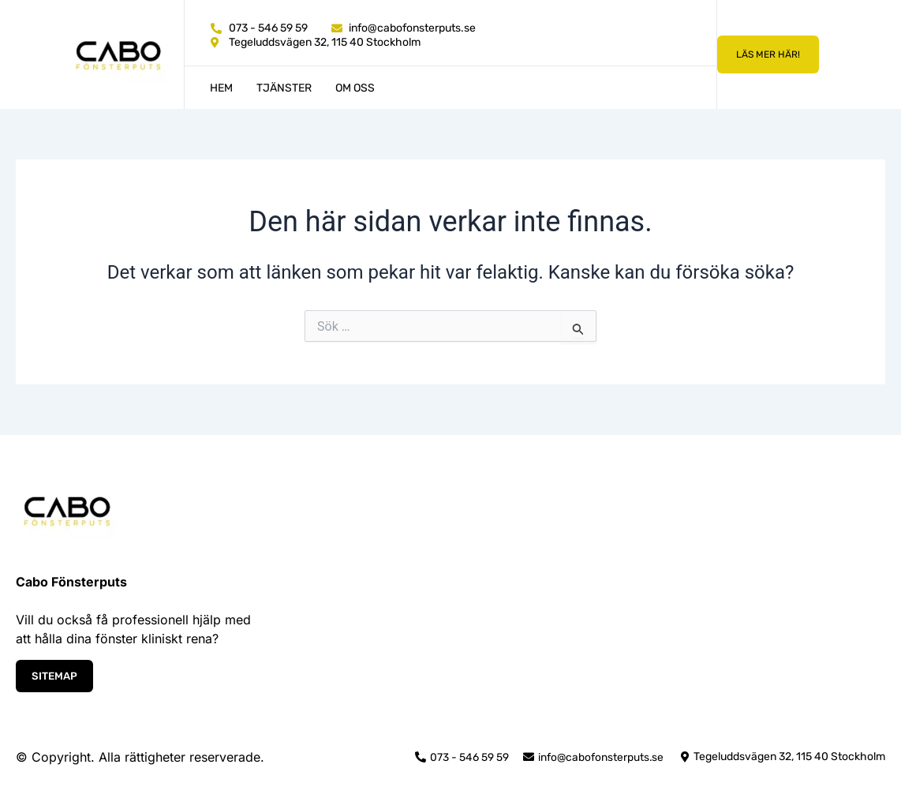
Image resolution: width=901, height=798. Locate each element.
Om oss (355, 88)
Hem (221, 88)
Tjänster (284, 88)
